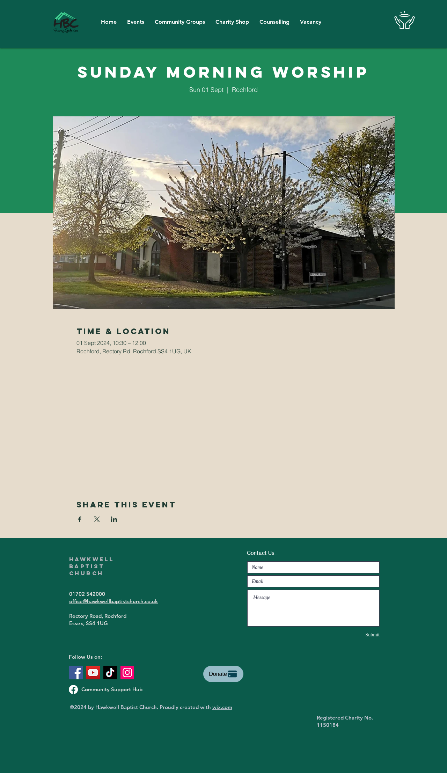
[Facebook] (76, 672)
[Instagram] (127, 672)
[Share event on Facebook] (79, 519)
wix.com (222, 707)
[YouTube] (93, 672)
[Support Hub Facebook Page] (73, 689)
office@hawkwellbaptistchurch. (107, 601)
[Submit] (355, 635)
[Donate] (223, 674)
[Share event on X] (97, 519)
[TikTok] (110, 672)
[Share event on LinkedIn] (114, 519)
